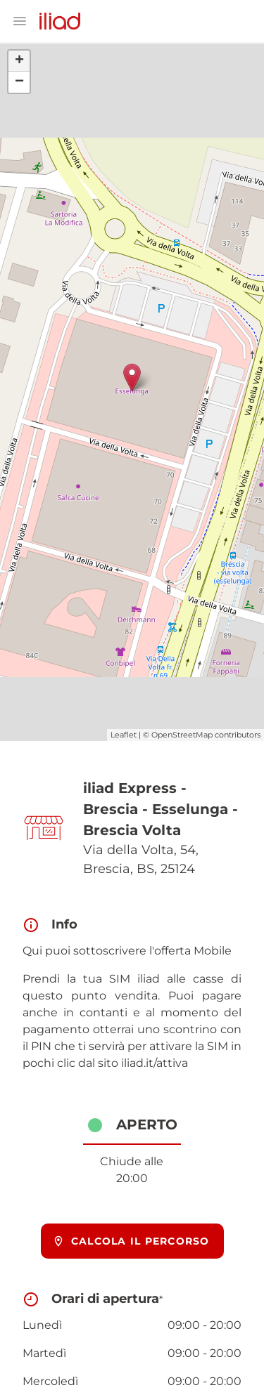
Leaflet (124, 735)
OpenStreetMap (182, 735)
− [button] (19, 82)
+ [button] (19, 61)
